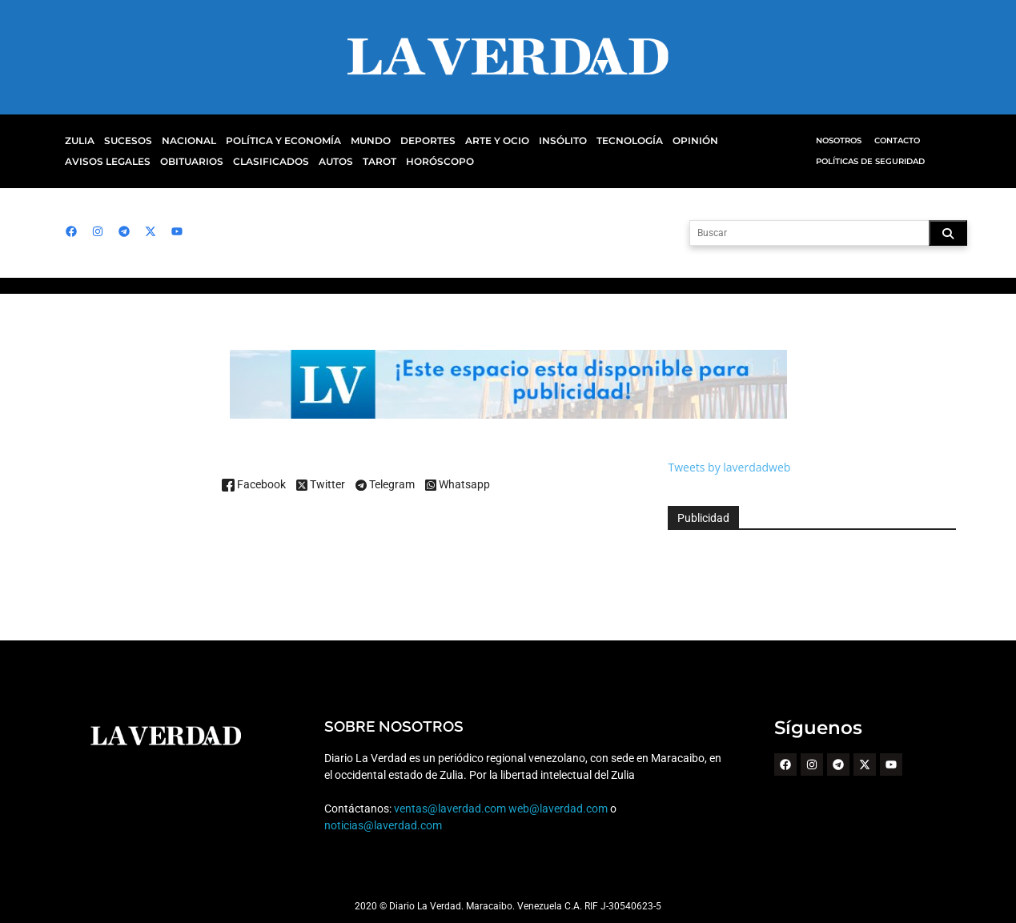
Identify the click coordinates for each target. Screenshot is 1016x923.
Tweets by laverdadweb (729, 467)
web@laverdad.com (557, 808)
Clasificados (171, 161)
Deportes (410, 140)
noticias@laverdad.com (382, 825)
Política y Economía (273, 140)
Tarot (275, 161)
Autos (233, 161)
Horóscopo (332, 161)
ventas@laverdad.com (449, 808)
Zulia (79, 140)
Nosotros (838, 140)
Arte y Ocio (477, 140)
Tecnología (604, 140)
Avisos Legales (738, 140)
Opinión (666, 140)
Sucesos (126, 140)
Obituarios (95, 161)
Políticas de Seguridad (869, 161)
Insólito (540, 140)
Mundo (356, 140)
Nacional (184, 140)
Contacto (896, 140)
